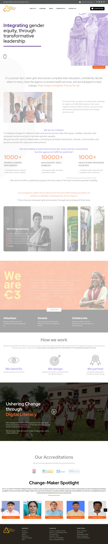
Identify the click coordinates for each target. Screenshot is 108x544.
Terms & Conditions (27, 538)
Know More (11, 249)
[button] (105, 510)
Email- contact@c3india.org (56, 539)
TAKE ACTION (54, 312)
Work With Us (60, 8)
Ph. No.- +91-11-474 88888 (56, 538)
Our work (42, 8)
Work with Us (25, 536)
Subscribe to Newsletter (86, 2)
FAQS (23, 539)
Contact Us (25, 532)
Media (51, 8)
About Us (24, 531)
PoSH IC (24, 534)
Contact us (72, 8)
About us (33, 8)
